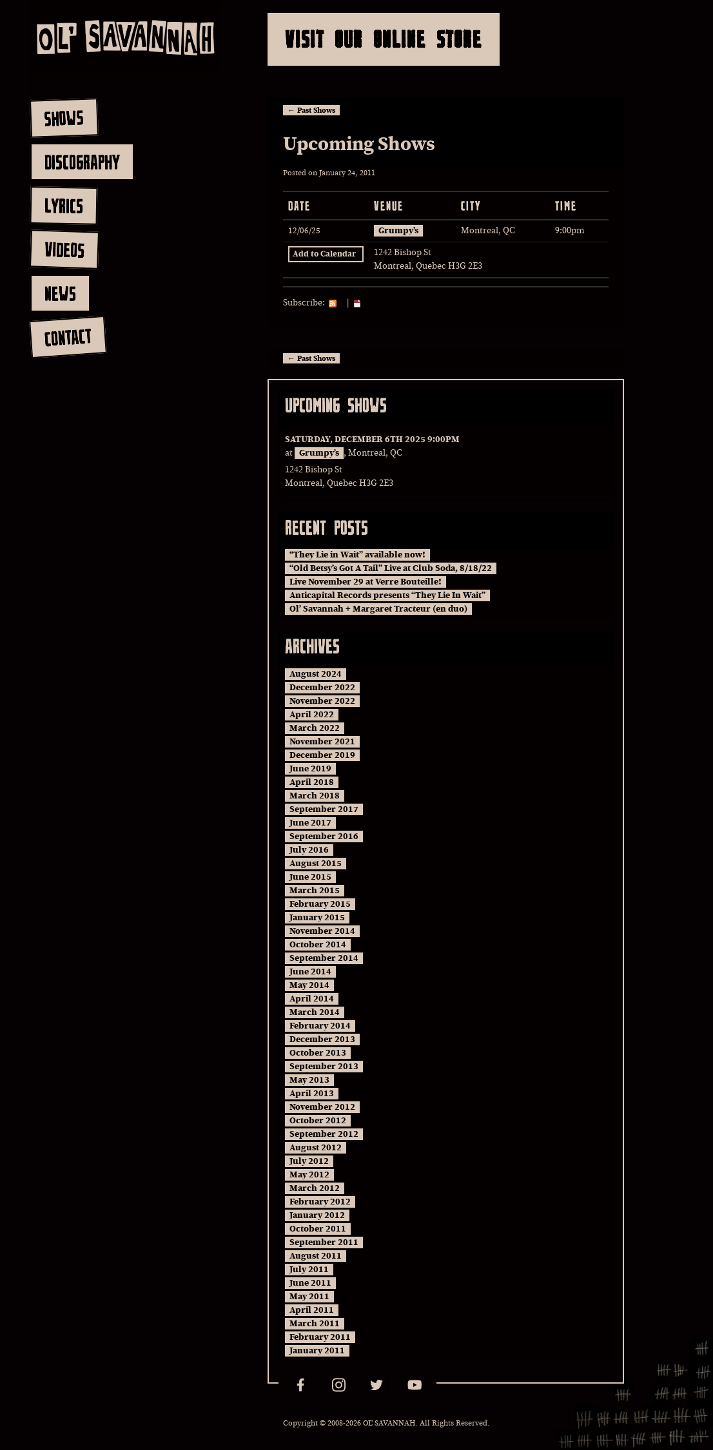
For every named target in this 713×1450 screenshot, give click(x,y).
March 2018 (314, 795)
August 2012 (315, 1147)
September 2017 (323, 809)
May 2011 (309, 1296)
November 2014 (322, 931)
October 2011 (317, 1228)
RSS (336, 303)
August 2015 (315, 863)
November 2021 (322, 741)
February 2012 (320, 1201)
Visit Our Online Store (383, 39)
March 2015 (314, 890)
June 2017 (310, 822)
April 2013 (311, 1093)
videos (64, 249)
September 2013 (323, 1066)
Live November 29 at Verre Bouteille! (365, 581)
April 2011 (311, 1310)
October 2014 (317, 944)
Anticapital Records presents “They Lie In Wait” (387, 595)
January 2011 (317, 1350)
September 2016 (323, 836)
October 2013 (317, 1053)
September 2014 (323, 958)
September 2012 (323, 1134)
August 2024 (315, 674)
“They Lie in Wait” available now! (357, 554)
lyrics (63, 205)
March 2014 (314, 1012)
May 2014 (309, 985)
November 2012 (322, 1107)
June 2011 (310, 1283)
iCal (360, 303)
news (60, 293)
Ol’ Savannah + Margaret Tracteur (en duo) (378, 609)
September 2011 (323, 1242)
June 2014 (310, 971)
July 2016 (309, 850)
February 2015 (320, 904)
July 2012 (309, 1161)
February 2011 (320, 1337)
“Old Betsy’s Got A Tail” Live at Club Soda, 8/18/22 (390, 568)
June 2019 (310, 768)
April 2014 (311, 998)
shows (64, 118)
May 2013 (309, 1080)
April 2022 (311, 714)
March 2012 (314, 1188)
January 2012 (317, 1215)
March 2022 (314, 728)
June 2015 (310, 877)
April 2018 (311, 782)
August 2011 (315, 1256)
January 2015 (317, 917)
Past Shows (311, 110)
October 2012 (317, 1120)
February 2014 (320, 1025)
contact (67, 337)
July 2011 (309, 1269)
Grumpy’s (398, 230)
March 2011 (314, 1323)
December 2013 (322, 1039)
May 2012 (309, 1174)
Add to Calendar (324, 254)
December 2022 (322, 687)
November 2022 (322, 701)
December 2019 (322, 755)
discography (82, 162)
